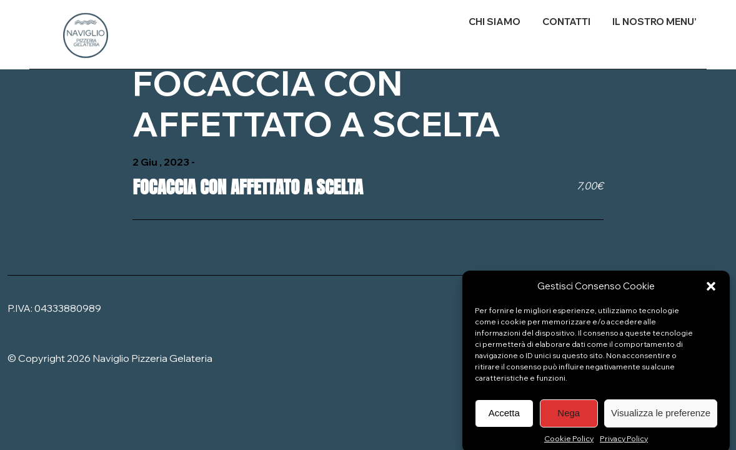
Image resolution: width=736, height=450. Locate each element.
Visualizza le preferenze (660, 417)
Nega (568, 417)
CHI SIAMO (494, 22)
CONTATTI (566, 22)
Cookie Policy (569, 442)
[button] (711, 290)
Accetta (504, 417)
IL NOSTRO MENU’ (654, 22)
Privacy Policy (624, 442)
